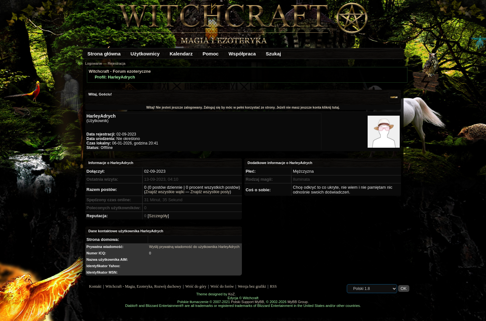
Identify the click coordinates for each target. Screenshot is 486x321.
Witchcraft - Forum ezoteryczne (120, 71)
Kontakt (95, 286)
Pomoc (210, 53)
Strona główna (104, 53)
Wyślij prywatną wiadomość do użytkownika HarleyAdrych (194, 247)
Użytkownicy (145, 53)
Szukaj (273, 53)
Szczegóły (158, 215)
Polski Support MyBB (247, 302)
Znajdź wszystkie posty (210, 192)
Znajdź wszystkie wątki (164, 192)
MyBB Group (297, 302)
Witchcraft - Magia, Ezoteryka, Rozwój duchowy (143, 286)
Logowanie (93, 63)
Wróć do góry (195, 286)
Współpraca (242, 53)
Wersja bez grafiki (252, 286)
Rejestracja (116, 63)
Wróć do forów (222, 286)
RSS (273, 286)
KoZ (231, 294)
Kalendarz (181, 53)
